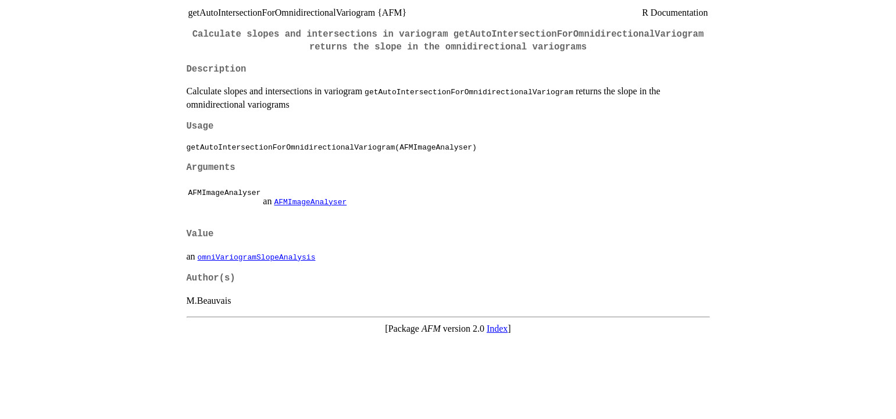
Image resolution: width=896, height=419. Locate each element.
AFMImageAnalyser (310, 201)
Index (497, 328)
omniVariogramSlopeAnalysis (257, 256)
